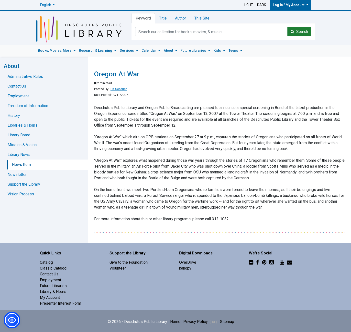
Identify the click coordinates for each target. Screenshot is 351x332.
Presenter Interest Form (60, 303)
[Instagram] (271, 262)
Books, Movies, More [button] (55, 50)
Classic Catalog (53, 268)
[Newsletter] (289, 262)
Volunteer (118, 268)
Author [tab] (180, 18)
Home (175, 321)
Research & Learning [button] (96, 50)
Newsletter (17, 174)
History (14, 115)
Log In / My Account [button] (289, 5)
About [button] (169, 50)
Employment (18, 96)
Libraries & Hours (22, 125)
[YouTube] (282, 262)
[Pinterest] (264, 262)
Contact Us (17, 86)
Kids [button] (218, 50)
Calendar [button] (149, 50)
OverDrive (187, 262)
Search (299, 31)
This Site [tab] (201, 18)
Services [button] (127, 50)
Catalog (46, 262)
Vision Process (21, 194)
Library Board (19, 135)
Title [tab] (163, 18)
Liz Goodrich (118, 89)
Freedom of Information (28, 105)
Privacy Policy (200, 321)
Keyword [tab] (143, 18)
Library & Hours (53, 291)
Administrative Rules (25, 76)
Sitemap (227, 321)
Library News (19, 154)
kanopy (185, 268)
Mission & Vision (22, 144)
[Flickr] (251, 262)
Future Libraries (53, 285)
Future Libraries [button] (194, 50)
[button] (47, 5)
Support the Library (24, 184)
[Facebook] (257, 262)
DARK (261, 5)
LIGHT (248, 5)
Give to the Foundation (129, 262)
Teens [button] (234, 50)
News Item (21, 164)
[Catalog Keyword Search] (211, 31)
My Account (50, 297)
